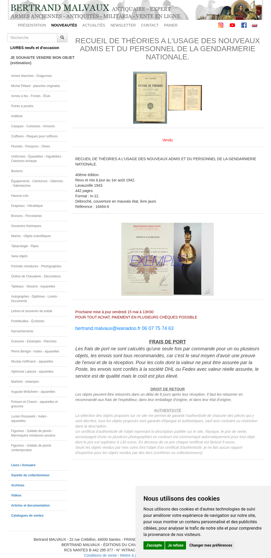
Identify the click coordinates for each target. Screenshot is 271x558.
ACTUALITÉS (93, 25)
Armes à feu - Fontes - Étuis (30, 96)
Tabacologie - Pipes (25, 246)
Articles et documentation (30, 505)
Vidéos (16, 495)
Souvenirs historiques (26, 226)
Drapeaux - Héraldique (27, 206)
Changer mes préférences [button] (210, 545)
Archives (17, 485)
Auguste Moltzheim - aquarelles (33, 392)
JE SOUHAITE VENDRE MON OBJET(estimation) (38, 60)
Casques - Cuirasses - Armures (33, 126)
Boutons (17, 171)
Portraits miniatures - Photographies (36, 266)
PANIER (171, 25)
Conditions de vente (100, 555)
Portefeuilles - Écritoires (27, 321)
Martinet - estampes (25, 381)
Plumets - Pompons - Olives (30, 146)
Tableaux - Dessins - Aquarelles (33, 286)
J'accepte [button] (154, 545)
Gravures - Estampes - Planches (34, 341)
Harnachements (22, 331)
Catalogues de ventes (27, 515)
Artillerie (16, 116)
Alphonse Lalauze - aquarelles (32, 371)
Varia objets (19, 256)
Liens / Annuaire (23, 465)
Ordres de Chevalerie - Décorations (36, 276)
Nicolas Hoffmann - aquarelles (32, 361)
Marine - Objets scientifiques (31, 236)
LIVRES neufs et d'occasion (34, 48)
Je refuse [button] (175, 545)
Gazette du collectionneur (30, 475)
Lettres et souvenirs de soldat (31, 311)
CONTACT (150, 25)
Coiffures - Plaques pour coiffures (34, 136)
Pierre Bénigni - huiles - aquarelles (35, 351)
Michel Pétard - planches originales (35, 86)
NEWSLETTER (123, 25)
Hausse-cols (19, 196)
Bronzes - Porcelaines (26, 216)
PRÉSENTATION (32, 25)
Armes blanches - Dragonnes (31, 76)
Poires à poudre (22, 106)
